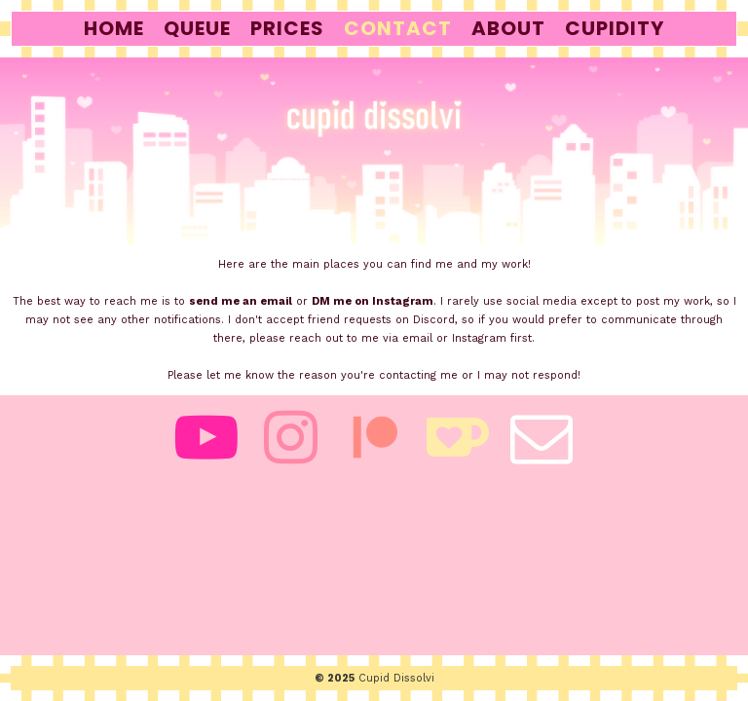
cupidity (614, 28)
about (508, 28)
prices (287, 28)
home (114, 28)
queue (197, 28)
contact (398, 28)
